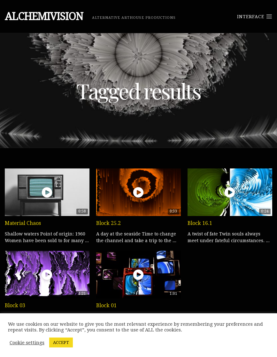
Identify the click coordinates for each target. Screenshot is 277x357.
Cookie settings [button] (27, 343)
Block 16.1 (200, 223)
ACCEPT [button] (61, 342)
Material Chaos (23, 223)
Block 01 (106, 305)
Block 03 (15, 305)
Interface (254, 16)
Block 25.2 (108, 223)
